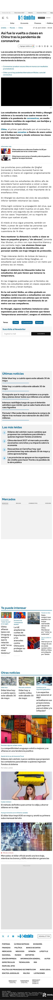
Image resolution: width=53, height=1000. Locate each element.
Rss (35, 962)
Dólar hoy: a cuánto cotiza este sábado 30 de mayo (23, 387)
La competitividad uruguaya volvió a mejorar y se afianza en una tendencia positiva (25, 749)
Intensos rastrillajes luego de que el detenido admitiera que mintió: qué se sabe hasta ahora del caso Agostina (26, 405)
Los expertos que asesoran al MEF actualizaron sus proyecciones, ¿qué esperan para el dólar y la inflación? (44, 701)
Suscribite (41, 333)
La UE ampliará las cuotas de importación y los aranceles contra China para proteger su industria (19, 639)
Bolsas (18, 503)
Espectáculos (8, 962)
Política (50, 23)
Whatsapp (30, 936)
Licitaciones (39, 973)
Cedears (48, 503)
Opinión (31, 951)
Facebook (8, 936)
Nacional (6, 955)
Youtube (24, 936)
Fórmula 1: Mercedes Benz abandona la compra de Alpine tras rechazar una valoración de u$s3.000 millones (26, 415)
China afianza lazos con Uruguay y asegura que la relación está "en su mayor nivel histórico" (6, 639)
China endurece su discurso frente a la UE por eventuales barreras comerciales (29, 150)
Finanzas (37, 23)
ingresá (48, 17)
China (21, 28)
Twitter (3, 936)
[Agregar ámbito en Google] (26, 46)
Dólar (12, 23)
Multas (26, 973)
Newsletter (44, 936)
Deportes (29, 955)
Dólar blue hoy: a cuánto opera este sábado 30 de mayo (26, 379)
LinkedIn (18, 936)
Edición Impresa (9, 959)
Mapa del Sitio (8, 966)
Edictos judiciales (10, 973)
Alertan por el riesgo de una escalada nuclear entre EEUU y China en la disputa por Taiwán (46, 648)
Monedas (5, 503)
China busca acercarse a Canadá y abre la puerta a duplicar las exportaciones (31, 157)
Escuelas (39, 322)
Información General (30, 959)
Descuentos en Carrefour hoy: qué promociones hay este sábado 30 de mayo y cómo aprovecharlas (29, 451)
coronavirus (33, 118)
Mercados (7, 951)
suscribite (41, 17)
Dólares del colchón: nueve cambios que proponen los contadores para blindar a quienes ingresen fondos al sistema (27, 434)
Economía (24, 23)
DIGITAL (13, 981)
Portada (6, 944)
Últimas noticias (21, 944)
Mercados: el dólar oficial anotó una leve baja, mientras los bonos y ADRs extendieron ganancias (25, 857)
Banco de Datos (33, 948)
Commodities (33, 503)
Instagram (13, 936)
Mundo (12, 28)
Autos (47, 959)
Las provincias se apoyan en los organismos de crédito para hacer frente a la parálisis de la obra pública (29, 460)
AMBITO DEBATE (36, 981)
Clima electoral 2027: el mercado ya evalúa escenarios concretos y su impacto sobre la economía (28, 443)
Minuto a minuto (8, 853)
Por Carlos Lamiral (7, 768)
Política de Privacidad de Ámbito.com (19, 970)
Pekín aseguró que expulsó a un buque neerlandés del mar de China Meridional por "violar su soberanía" (46, 624)
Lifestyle (43, 951)
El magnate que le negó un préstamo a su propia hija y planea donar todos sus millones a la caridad (26, 395)
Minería (30, 12)
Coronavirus (27, 322)
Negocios (20, 951)
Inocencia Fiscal (41, 12)
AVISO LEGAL (45, 970)
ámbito (3, 28)
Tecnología (24, 962)
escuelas (22, 132)
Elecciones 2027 (19, 12)
